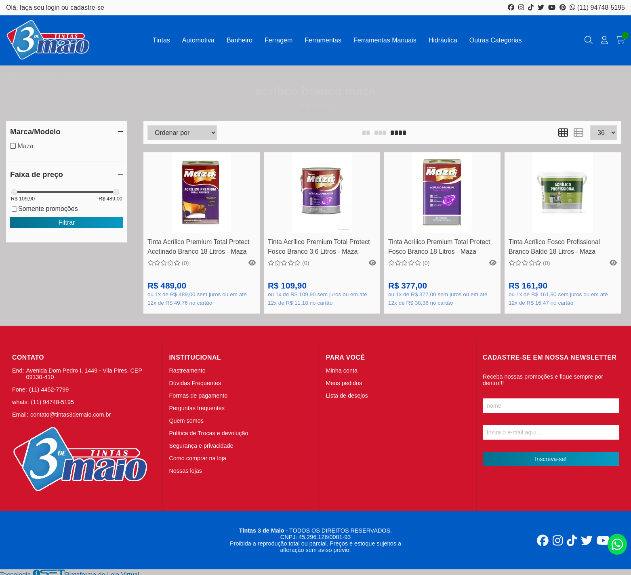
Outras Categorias (495, 40)
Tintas (161, 40)
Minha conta (342, 370)
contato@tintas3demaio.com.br (70, 414)
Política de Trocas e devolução (208, 433)
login (53, 7)
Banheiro (239, 40)
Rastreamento (187, 370)
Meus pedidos (344, 383)
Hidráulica (443, 40)
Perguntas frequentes (197, 408)
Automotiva (198, 40)
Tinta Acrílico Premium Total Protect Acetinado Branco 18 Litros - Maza (198, 246)
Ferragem (278, 40)
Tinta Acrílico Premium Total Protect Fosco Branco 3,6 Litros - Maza (319, 246)
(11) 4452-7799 (49, 389)
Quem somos (186, 420)
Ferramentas (323, 40)
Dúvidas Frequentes (195, 383)
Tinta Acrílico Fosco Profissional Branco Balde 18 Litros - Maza (554, 246)
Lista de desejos (347, 395)
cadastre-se (87, 7)
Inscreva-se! (550, 459)
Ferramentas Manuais (384, 40)
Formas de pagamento (198, 395)
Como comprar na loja (197, 458)
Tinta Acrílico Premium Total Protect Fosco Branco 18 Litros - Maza (439, 246)
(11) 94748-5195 (597, 7)
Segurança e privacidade (201, 445)
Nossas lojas (185, 471)
